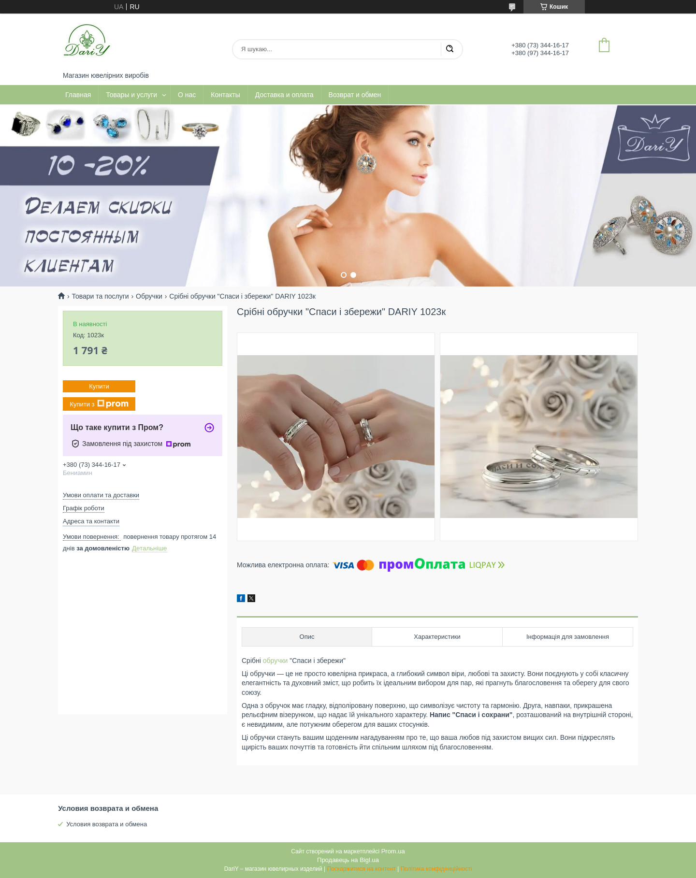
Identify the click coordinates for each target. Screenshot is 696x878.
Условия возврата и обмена (106, 824)
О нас (187, 95)
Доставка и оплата (284, 95)
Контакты (225, 95)
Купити (99, 386)
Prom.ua (393, 851)
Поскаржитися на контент (361, 868)
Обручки (149, 296)
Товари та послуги (100, 296)
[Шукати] (449, 49)
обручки (275, 660)
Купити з (99, 404)
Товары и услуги (131, 95)
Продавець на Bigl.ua (348, 860)
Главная (78, 95)
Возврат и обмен (355, 95)
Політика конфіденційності (436, 868)
